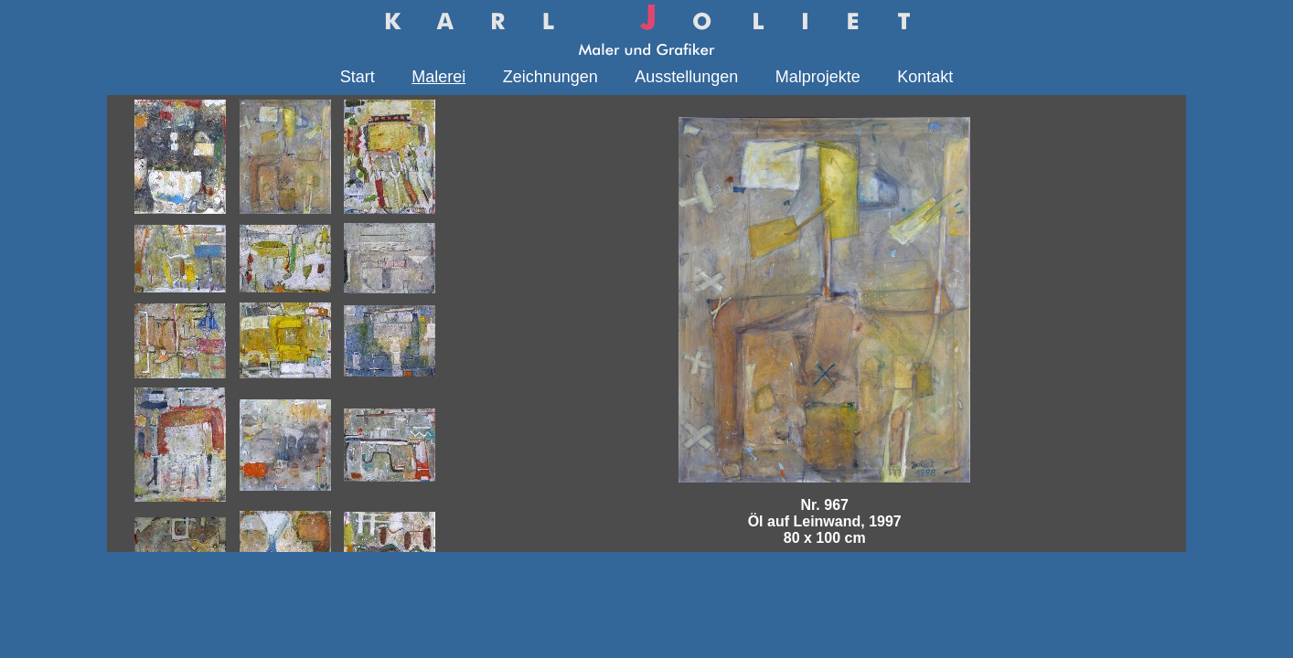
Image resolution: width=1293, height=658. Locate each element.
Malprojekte (817, 77)
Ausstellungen (686, 77)
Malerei (438, 77)
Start (357, 77)
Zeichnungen (550, 77)
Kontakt (925, 77)
